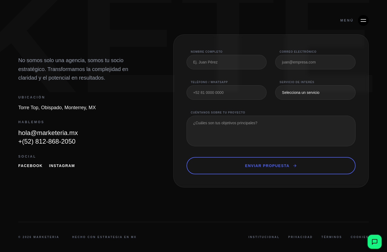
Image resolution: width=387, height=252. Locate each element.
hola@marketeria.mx (48, 132)
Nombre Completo (207, 51)
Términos (331, 237)
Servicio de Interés (297, 82)
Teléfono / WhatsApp (209, 82)
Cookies (360, 237)
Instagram (62, 166)
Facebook (30, 166)
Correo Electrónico (298, 51)
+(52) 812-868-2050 (47, 141)
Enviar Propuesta (271, 166)
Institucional (264, 237)
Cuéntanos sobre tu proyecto (218, 112)
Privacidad (300, 237)
